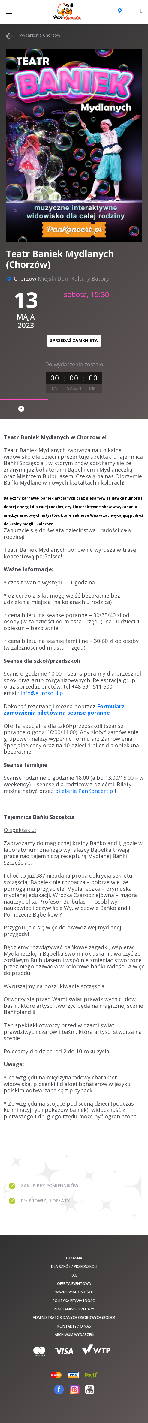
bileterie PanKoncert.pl (85, 790)
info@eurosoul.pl (42, 693)
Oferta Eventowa (74, 1283)
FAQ (74, 1275)
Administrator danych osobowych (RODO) (74, 1317)
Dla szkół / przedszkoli (74, 1266)
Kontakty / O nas (74, 1326)
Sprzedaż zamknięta (74, 340)
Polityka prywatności (74, 1300)
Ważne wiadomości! (74, 1292)
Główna (74, 1258)
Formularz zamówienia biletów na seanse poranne (64, 709)
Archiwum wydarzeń (74, 1334)
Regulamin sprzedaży (74, 1309)
